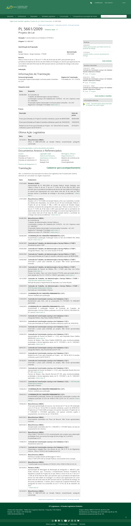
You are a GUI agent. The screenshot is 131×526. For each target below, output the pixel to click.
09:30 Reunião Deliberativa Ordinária (40, 288)
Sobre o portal (50, 524)
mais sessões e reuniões (103, 96)
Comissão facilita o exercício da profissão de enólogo (96, 55)
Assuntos (10, 16)
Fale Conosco (109, 2)
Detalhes (93, 74)
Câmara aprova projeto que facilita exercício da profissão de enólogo (96, 47)
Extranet (82, 524)
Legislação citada (45, 154)
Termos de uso (63, 524)
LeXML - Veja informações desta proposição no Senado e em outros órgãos (97, 104)
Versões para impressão (73, 25)
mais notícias (107, 61)
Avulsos (20, 154)
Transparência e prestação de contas (85, 16)
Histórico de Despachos (26, 164)
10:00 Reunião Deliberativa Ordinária (40, 280)
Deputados (34, 16)
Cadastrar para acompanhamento (46, 25)
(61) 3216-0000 (103, 512)
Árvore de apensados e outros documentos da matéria (36, 148)
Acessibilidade (98, 2)
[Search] (114, 16)
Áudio (86, 74)
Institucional (22, 16)
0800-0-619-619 (95, 510)
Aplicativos (73, 524)
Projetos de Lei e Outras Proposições (41, 21)
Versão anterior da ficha (61, 25)
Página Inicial (13, 21)
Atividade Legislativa (48, 16)
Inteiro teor (50, 29)
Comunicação (64, 16)
